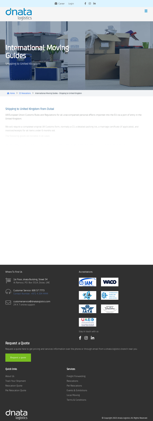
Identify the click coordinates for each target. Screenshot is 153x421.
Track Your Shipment (15, 380)
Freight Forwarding (76, 376)
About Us (9, 376)
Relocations (25, 93)
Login (71, 3)
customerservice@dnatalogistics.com (31, 301)
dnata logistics (124, 417)
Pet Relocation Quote (15, 390)
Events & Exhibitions (77, 390)
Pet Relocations (74, 385)
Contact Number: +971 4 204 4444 (30, 293)
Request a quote (18, 357)
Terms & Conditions (76, 399)
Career (60, 3)
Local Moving (73, 395)
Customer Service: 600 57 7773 (28, 290)
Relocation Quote (13, 385)
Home (11, 93)
